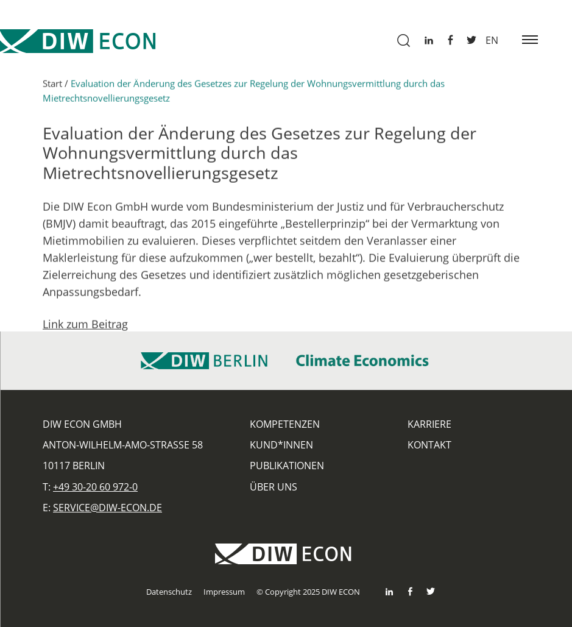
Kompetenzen (285, 424)
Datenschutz (169, 591)
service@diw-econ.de (107, 507)
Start (52, 86)
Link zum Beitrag (85, 327)
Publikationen (287, 465)
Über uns (273, 487)
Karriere (429, 424)
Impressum (224, 591)
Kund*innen (281, 445)
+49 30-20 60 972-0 (95, 487)
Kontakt (429, 445)
